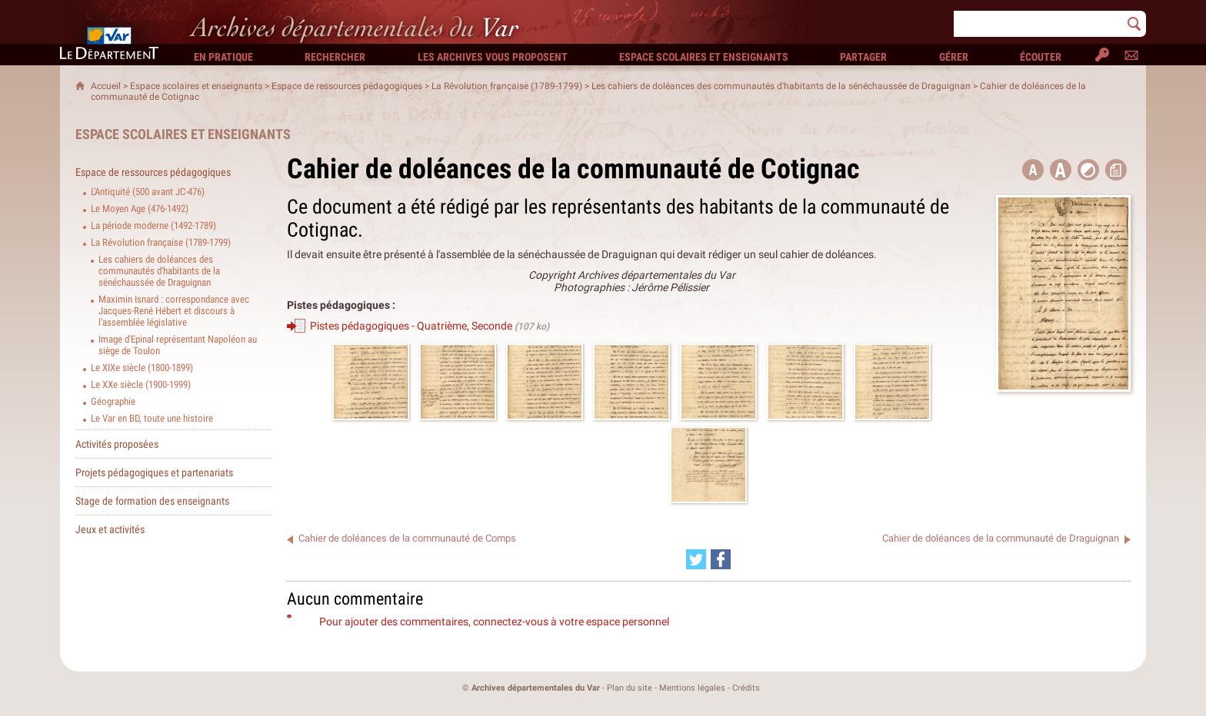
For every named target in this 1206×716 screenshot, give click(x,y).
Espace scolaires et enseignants (196, 86)
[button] (1060, 170)
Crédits (746, 688)
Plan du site (629, 688)
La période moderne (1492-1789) (153, 225)
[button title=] (1033, 170)
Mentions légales (692, 688)
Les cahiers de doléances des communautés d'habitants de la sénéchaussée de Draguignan (781, 86)
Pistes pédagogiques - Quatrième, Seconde (411, 326)
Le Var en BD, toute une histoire (152, 418)
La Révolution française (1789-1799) (506, 86)
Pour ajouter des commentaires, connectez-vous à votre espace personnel (494, 621)
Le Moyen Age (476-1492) (139, 208)
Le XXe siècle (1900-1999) (141, 384)
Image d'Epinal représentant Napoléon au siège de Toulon (177, 344)
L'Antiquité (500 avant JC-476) (148, 191)
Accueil (106, 86)
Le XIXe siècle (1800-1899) (142, 367)
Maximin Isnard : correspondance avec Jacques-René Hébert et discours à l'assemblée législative (173, 310)
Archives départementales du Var (535, 688)
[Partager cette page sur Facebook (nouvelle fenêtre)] (721, 559)
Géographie (113, 401)
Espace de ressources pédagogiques (347, 86)
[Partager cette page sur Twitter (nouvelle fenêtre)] (696, 559)
